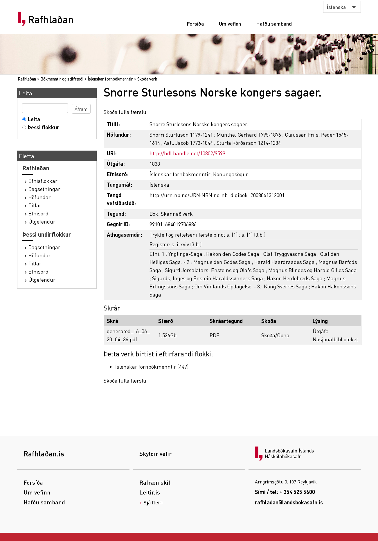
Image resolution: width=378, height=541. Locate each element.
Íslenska (336, 6)
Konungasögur (230, 174)
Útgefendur (41, 221)
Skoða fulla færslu (125, 111)
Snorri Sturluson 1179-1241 (181, 134)
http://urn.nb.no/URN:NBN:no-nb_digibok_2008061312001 (217, 195)
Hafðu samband (274, 23)
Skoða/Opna (275, 335)
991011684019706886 (173, 224)
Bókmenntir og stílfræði (61, 78)
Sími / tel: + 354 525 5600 (285, 491)
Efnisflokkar (42, 180)
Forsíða (195, 23)
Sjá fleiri (153, 502)
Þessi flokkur (42, 127)
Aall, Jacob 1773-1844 (188, 142)
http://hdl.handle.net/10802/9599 (187, 153)
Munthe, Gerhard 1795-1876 (249, 134)
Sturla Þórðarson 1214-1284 (249, 142)
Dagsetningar (44, 188)
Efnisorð (38, 213)
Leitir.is (149, 492)
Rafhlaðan (51, 19)
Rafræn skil (154, 482)
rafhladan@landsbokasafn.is (289, 502)
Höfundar (39, 197)
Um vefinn (230, 23)
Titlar (35, 205)
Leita (32, 119)
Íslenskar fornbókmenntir (110, 78)
